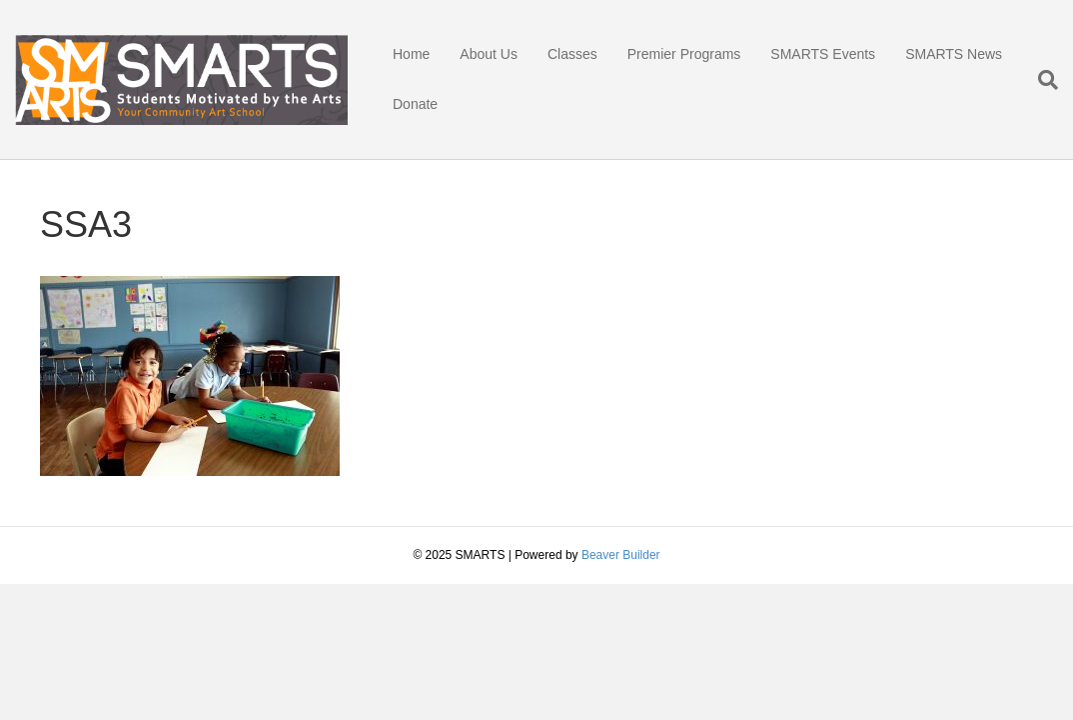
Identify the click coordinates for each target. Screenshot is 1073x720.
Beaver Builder (620, 555)
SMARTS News (953, 54)
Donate (415, 104)
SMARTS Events (822, 54)
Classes (572, 54)
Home (411, 54)
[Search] (1040, 80)
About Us (489, 54)
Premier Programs (684, 54)
